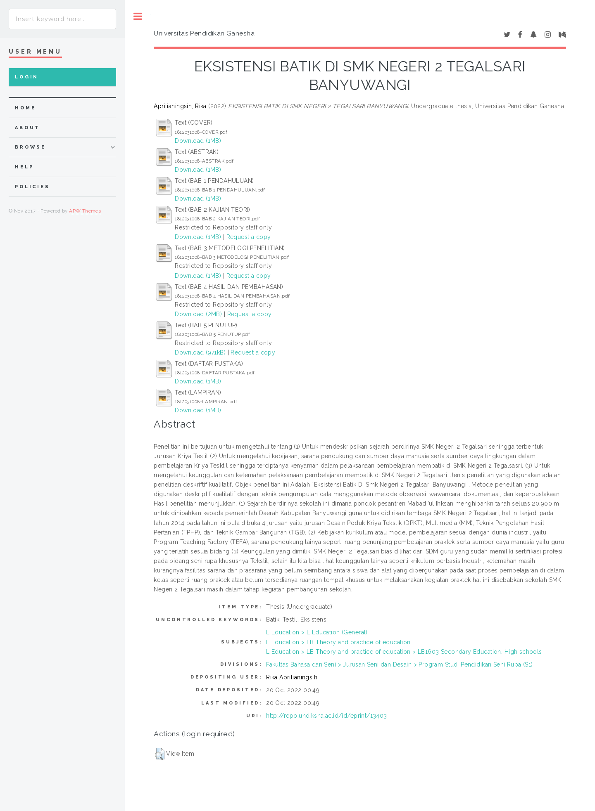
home (25, 108)
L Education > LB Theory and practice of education (338, 642)
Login (26, 77)
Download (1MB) (198, 140)
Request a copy (248, 237)
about (27, 127)
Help (24, 167)
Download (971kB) (200, 352)
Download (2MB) (198, 314)
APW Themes (85, 211)
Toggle (138, 16)
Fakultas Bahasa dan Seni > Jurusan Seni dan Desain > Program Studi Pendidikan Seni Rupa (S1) (399, 664)
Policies (32, 186)
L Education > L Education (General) (317, 632)
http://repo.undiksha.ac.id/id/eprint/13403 (326, 715)
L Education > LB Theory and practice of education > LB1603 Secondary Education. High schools (404, 651)
